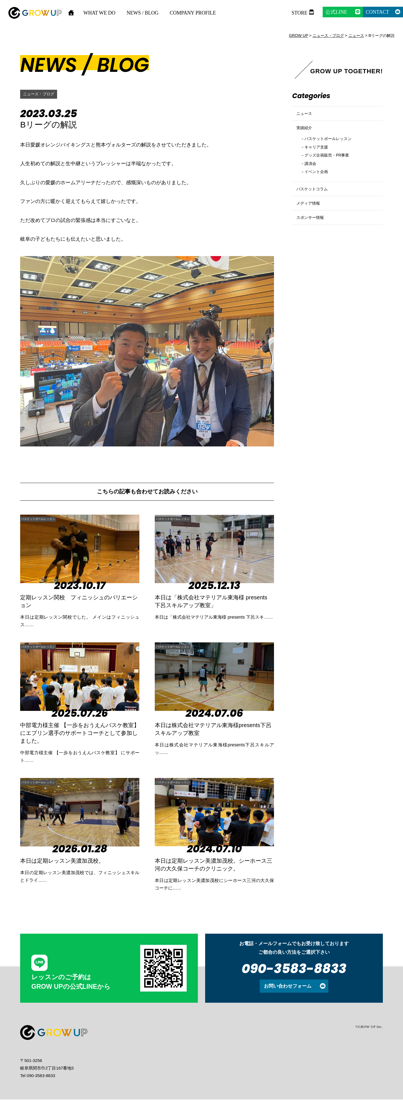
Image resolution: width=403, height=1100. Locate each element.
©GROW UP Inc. (369, 1027)
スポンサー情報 (313, 244)
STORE (300, 13)
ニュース (305, 116)
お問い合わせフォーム (287, 986)
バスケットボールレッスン (50, 519)
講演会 (312, 177)
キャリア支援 (319, 158)
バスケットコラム (315, 206)
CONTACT (377, 12)
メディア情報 (310, 225)
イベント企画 (319, 186)
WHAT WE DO (99, 13)
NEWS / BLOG (142, 13)
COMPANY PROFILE (193, 13)
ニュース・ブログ (41, 94)
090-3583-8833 (294, 969)
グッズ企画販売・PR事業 (332, 168)
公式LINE (336, 12)
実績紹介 (305, 135)
